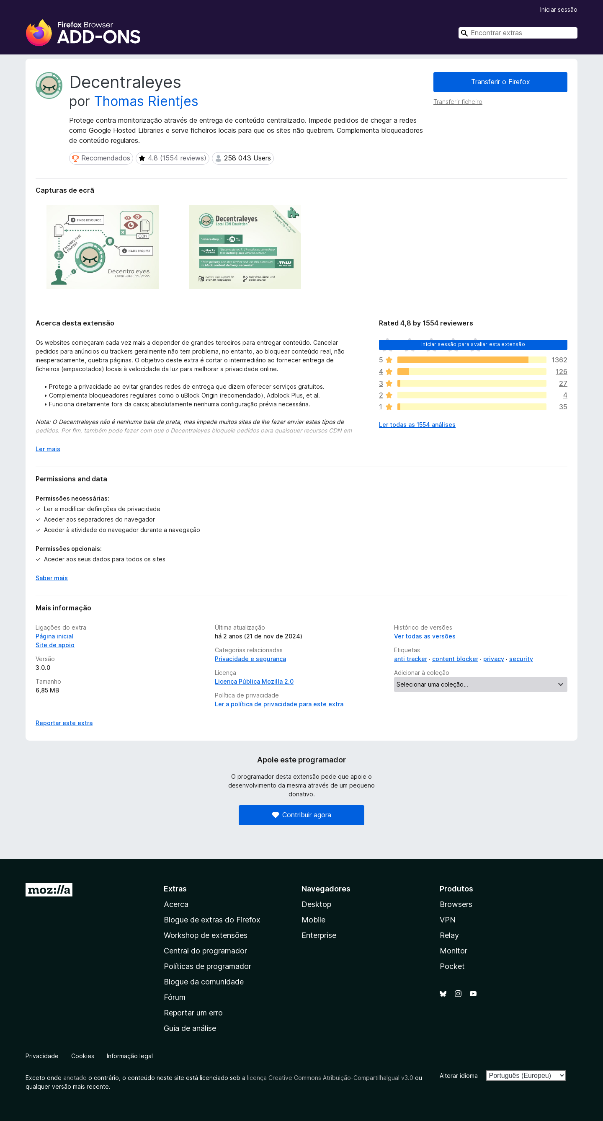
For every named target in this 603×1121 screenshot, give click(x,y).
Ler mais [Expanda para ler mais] (48, 448)
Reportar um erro (193, 1012)
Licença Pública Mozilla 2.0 (254, 681)
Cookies (82, 1055)
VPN (448, 919)
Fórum (175, 997)
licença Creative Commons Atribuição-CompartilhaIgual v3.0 (330, 1077)
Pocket (452, 966)
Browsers (456, 904)
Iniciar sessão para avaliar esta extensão (473, 344)
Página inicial (54, 636)
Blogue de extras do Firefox (212, 919)
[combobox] (518, 33)
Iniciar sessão (558, 9)
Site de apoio (55, 644)
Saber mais (52, 577)
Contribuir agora (301, 815)
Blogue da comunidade (204, 981)
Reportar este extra (64, 722)
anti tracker (410, 658)
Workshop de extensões (205, 935)
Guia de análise (190, 1028)
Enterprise (319, 935)
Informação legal (130, 1055)
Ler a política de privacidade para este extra (279, 704)
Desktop (316, 904)
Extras (175, 888)
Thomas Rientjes (146, 101)
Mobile (313, 919)
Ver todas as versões (425, 636)
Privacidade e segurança (250, 658)
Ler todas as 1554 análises (417, 424)
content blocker (455, 658)
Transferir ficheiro (457, 101)
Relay (449, 935)
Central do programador (205, 950)
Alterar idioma (459, 1075)
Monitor (453, 950)
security (521, 658)
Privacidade (42, 1055)
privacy (493, 658)
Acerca (176, 904)
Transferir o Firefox (500, 81)
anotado (75, 1077)
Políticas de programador (207, 966)
